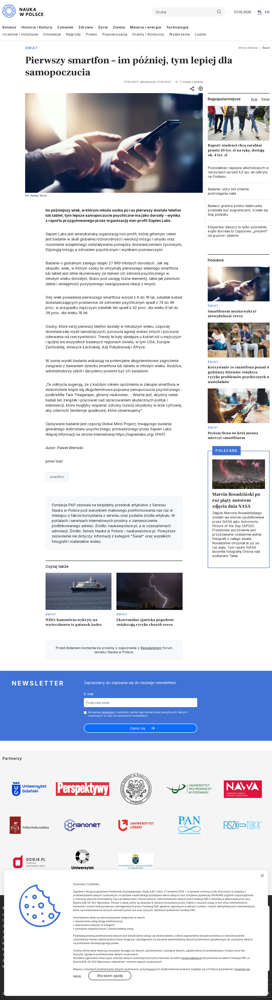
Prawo (91, 34)
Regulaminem (151, 648)
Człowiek (65, 27)
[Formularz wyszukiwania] (188, 12)
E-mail (89, 694)
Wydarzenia (179, 34)
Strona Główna (248, 47)
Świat (31, 48)
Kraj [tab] (254, 99)
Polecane (226, 451)
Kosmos (9, 27)
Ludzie (200, 34)
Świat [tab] (265, 99)
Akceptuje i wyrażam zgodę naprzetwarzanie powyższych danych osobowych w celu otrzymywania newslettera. (138, 713)
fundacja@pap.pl (191, 958)
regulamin (108, 712)
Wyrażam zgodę (110, 976)
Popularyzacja (114, 34)
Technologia (177, 27)
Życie (103, 27)
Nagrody (73, 34)
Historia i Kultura (36, 27)
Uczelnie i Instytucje (20, 34)
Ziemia (119, 27)
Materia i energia (145, 27)
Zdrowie (85, 27)
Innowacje (52, 34)
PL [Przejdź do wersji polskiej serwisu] (260, 12)
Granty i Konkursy (148, 34)
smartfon (57, 477)
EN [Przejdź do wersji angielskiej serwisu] (267, 12)
